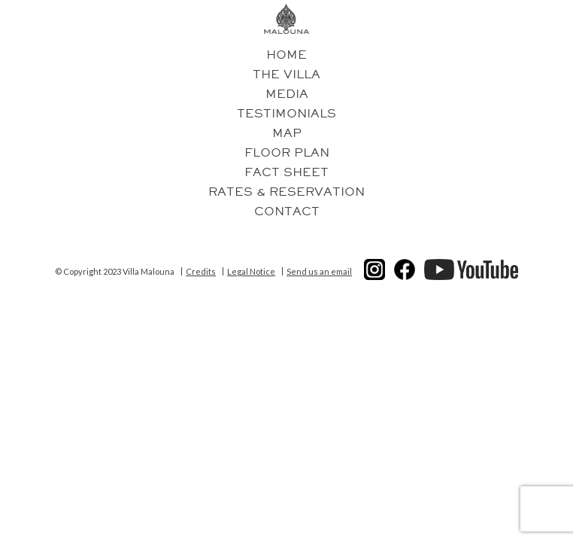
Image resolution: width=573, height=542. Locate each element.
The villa (286, 74)
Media (286, 94)
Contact (287, 211)
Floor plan (286, 153)
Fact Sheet (286, 172)
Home (286, 55)
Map (287, 133)
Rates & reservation (286, 192)
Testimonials (286, 113)
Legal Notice (251, 272)
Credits (201, 272)
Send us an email (319, 272)
